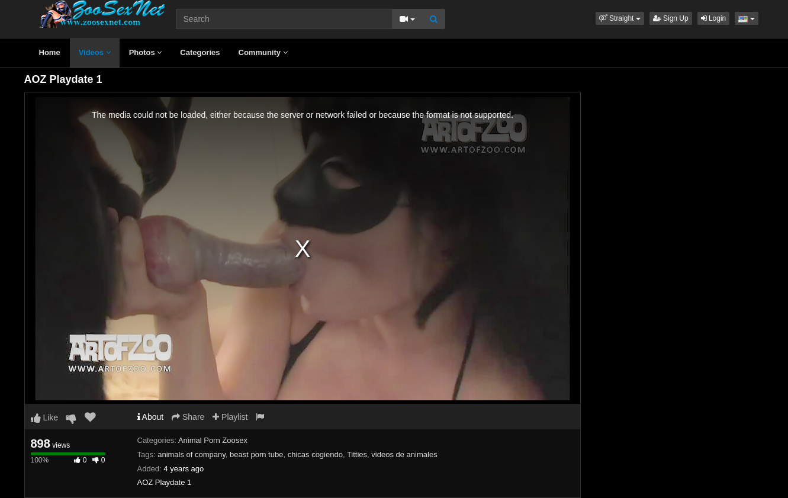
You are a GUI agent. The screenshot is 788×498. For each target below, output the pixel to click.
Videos (95, 52)
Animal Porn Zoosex (212, 440)
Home (49, 52)
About (150, 417)
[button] (620, 18)
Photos (145, 52)
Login (713, 18)
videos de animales (404, 454)
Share (188, 417)
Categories (200, 52)
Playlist (230, 417)
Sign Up (671, 18)
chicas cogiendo (315, 454)
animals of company (191, 454)
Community (263, 52)
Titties (357, 454)
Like (45, 417)
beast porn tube (256, 454)
